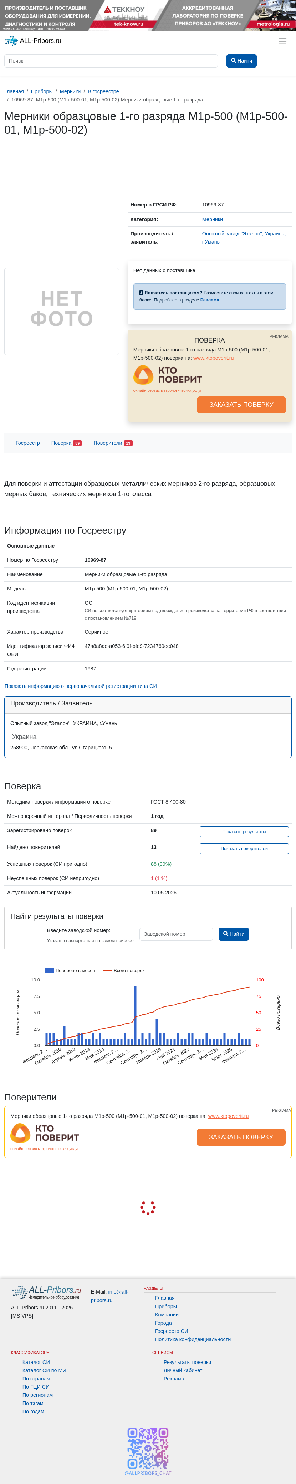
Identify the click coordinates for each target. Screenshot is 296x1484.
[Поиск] (111, 61)
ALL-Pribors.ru (32, 41)
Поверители (113, 443)
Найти (233, 934)
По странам (36, 1378)
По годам (33, 1411)
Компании (167, 1315)
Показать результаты (244, 831)
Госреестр (28, 443)
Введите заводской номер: (78, 930)
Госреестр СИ (171, 1331)
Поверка (66, 443)
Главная (165, 1298)
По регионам (37, 1395)
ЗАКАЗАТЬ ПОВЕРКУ (241, 404)
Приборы (166, 1306)
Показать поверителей (244, 848)
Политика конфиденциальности (193, 1339)
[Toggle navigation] (283, 41)
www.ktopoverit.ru (213, 358)
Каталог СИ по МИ (44, 1370)
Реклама (174, 1378)
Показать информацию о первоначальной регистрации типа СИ (81, 686)
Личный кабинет (183, 1370)
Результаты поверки (187, 1362)
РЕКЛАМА (279, 336)
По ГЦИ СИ (36, 1387)
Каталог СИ (36, 1362)
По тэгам (33, 1403)
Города (163, 1323)
